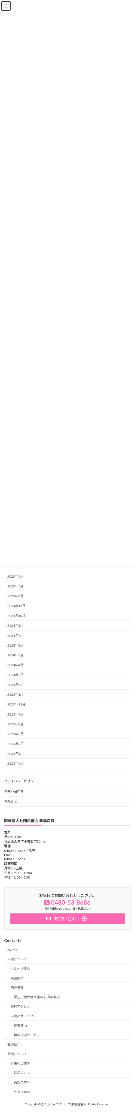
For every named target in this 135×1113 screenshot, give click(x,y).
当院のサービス (22, 1016)
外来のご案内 (20, 1063)
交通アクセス (20, 1007)
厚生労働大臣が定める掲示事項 (37, 997)
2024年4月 (15, 665)
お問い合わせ (14, 791)
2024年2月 (15, 685)
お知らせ (10, 801)
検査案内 (20, 1025)
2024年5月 (15, 655)
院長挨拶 (17, 978)
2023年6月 (15, 744)
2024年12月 (16, 606)
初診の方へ (22, 1073)
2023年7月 (15, 734)
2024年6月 (15, 645)
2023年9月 (15, 714)
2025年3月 (15, 586)
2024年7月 (15, 635)
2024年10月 (16, 616)
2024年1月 (15, 694)
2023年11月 (16, 704)
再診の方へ (22, 1082)
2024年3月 (15, 675)
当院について (17, 959)
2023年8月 (15, 724)
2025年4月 (15, 576)
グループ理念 (20, 968)
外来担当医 (22, 1092)
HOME (12, 950)
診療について (17, 1054)
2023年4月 (15, 763)
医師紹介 (13, 1044)
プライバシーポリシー (20, 781)
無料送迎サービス (27, 1035)
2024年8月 (15, 625)
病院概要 (17, 987)
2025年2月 (15, 596)
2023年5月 (15, 754)
